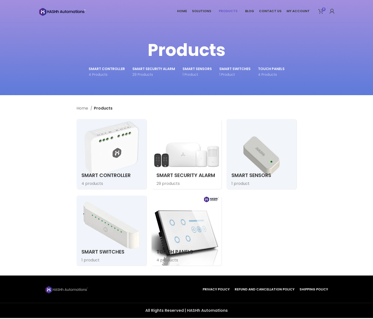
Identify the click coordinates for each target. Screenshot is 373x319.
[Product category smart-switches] (111, 232)
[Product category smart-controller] (111, 154)
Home (82, 108)
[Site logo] (63, 12)
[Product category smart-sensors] (261, 154)
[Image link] (67, 290)
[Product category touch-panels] (186, 232)
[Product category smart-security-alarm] (186, 154)
